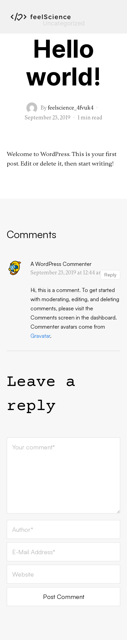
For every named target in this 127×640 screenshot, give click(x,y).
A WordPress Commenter (60, 263)
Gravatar (40, 335)
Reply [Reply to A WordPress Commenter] (110, 274)
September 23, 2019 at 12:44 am (67, 272)
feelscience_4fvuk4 (70, 107)
